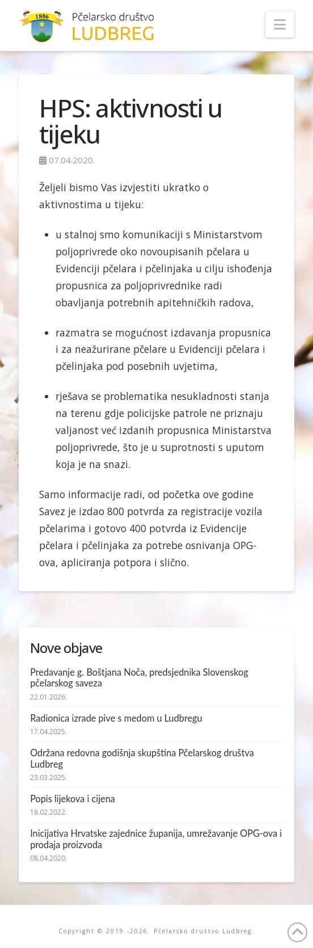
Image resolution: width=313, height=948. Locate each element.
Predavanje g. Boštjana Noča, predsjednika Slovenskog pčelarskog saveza (139, 678)
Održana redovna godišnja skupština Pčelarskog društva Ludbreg (142, 758)
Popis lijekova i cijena (72, 798)
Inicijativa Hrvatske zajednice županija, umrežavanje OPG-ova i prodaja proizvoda (156, 839)
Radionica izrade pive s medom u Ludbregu (116, 718)
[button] (279, 24)
